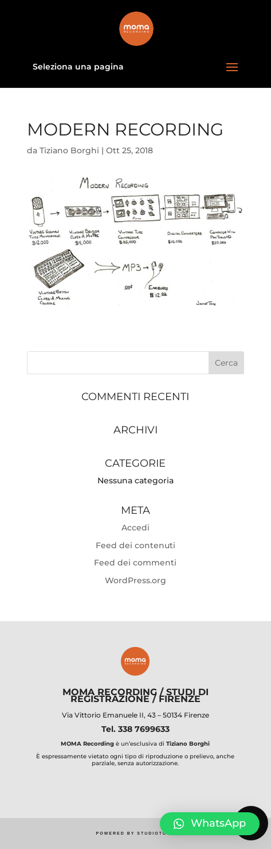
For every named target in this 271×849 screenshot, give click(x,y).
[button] (210, 823)
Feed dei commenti (135, 562)
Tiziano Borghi (69, 150)
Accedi (135, 527)
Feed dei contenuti (135, 545)
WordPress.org (135, 580)
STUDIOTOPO (156, 833)
